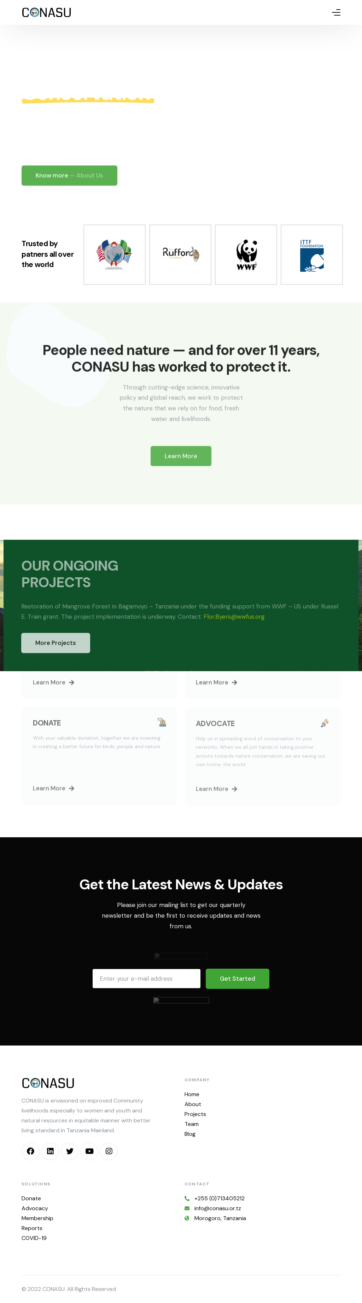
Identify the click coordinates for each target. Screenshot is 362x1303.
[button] (53, 692)
